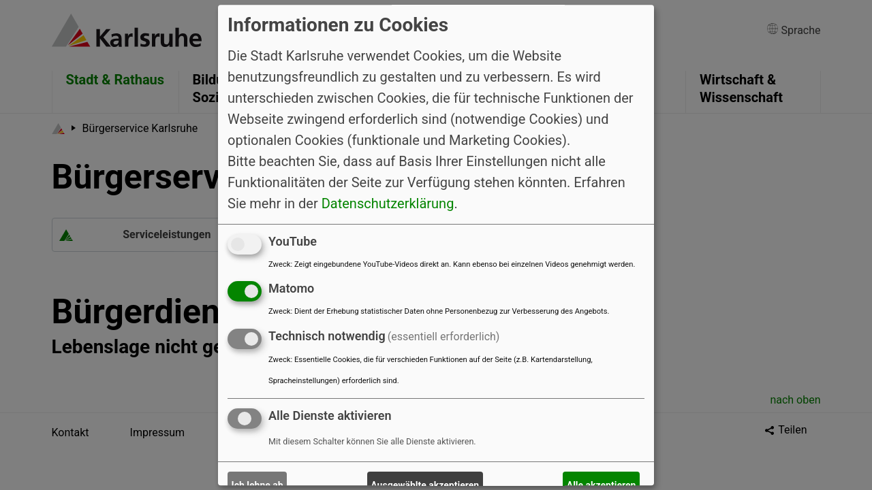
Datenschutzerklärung (388, 203)
